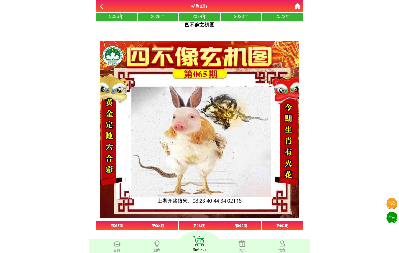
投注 (391, 203)
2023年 (241, 16)
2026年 (116, 16)
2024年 (199, 16)
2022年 (282, 16)
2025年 (158, 16)
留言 (391, 217)
